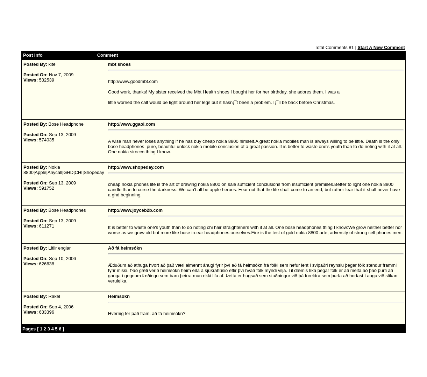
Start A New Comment (381, 47)
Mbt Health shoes (211, 92)
